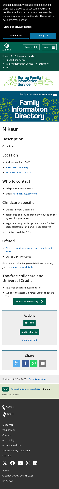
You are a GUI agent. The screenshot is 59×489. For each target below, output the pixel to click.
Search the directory (27, 301)
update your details (22, 267)
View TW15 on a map (17, 167)
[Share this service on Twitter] (16, 363)
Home (5, 56)
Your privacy (8, 429)
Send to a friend (38, 379)
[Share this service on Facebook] (25, 363)
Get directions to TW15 (18, 172)
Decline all (16, 35)
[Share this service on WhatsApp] (33, 363)
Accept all (43, 35)
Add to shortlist (30, 331)
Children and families (25, 56)
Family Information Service (19, 63)
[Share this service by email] (42, 363)
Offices (10, 414)
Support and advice (15, 59)
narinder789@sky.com (25, 193)
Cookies (6, 435)
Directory (43, 63)
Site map (6, 455)
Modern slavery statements (16, 450)
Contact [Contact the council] (10, 406)
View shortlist (29, 340)
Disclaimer (7, 424)
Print (29, 322)
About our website (11, 445)
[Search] (31, 47)
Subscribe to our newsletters (26, 389)
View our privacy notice (17, 26)
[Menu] (49, 47)
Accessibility (8, 440)
